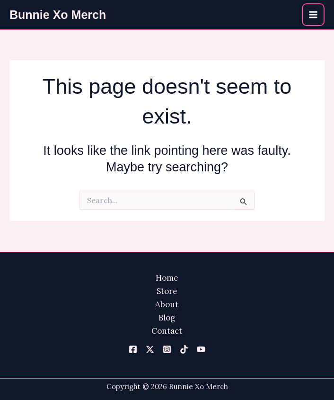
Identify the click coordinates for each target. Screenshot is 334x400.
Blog (166, 317)
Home (167, 278)
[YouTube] (201, 349)
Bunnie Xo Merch (57, 14)
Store (167, 291)
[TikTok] (184, 349)
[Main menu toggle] (313, 14)
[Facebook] (133, 349)
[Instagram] (167, 349)
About (166, 304)
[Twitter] (150, 349)
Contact (166, 331)
